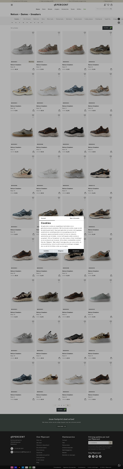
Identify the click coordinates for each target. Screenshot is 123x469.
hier (65, 242)
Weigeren (60, 251)
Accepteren (76, 251)
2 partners (79, 230)
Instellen (46, 251)
